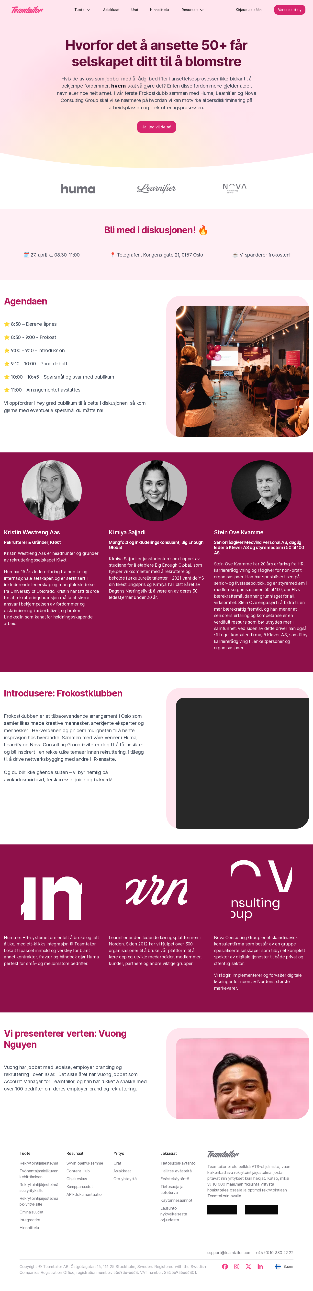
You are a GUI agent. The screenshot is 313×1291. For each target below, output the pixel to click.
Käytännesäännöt (176, 1200)
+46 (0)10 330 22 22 (274, 1252)
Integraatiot (30, 1219)
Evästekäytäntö (174, 1178)
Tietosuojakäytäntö (178, 1163)
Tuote (83, 10)
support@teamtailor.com (229, 1252)
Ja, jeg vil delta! (156, 126)
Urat (117, 1163)
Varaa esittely (289, 10)
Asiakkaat (122, 1170)
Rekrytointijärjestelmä (39, 1163)
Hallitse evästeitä (176, 1170)
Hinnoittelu (29, 1227)
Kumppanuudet (80, 1186)
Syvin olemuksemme (85, 1163)
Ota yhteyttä (125, 1178)
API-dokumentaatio (84, 1194)
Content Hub (78, 1170)
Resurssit (193, 10)
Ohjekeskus (77, 1178)
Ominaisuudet (32, 1212)
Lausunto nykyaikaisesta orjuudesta (173, 1214)
